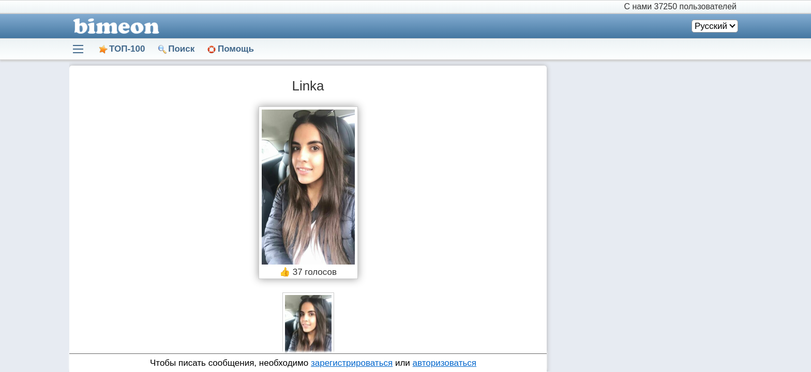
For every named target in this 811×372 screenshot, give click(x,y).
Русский (711, 26)
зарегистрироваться (352, 363)
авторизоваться (444, 363)
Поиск (181, 49)
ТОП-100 (127, 49)
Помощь (236, 49)
